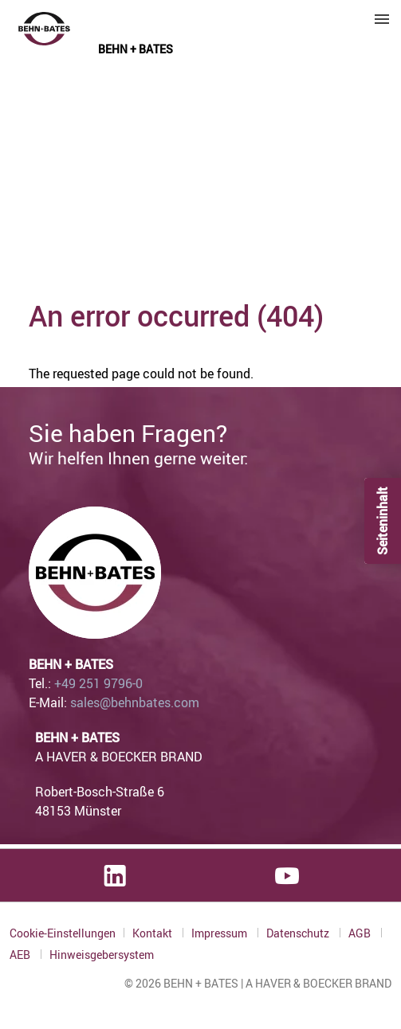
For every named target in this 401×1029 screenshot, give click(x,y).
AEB (21, 954)
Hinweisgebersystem (101, 955)
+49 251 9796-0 (98, 683)
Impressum (220, 933)
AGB (360, 933)
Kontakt (153, 933)
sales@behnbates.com (134, 702)
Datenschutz (299, 933)
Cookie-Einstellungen (63, 933)
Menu (382, 19)
